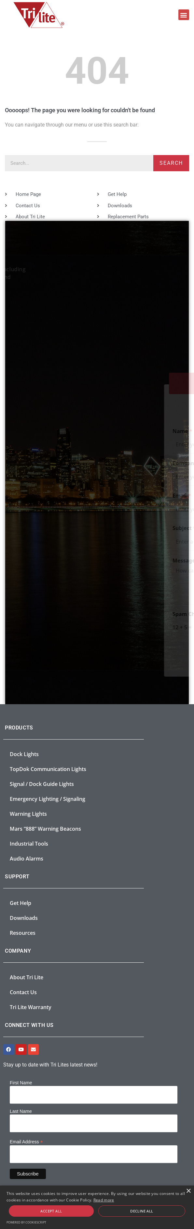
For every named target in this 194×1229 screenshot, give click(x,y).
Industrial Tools (29, 843)
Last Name (21, 1111)
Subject (28, 528)
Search (171, 163)
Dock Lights (24, 754)
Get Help (20, 903)
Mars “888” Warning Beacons (45, 828)
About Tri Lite (26, 977)
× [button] (188, 1191)
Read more (103, 1200)
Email (26, 495)
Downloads (24, 918)
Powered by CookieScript (26, 1222)
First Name (21, 1082)
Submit (152, 655)
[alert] (97, 1207)
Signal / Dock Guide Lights (42, 784)
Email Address (26, 1141)
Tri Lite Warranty (30, 1007)
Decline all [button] (141, 1211)
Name (27, 431)
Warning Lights (28, 813)
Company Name (39, 463)
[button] (183, 14)
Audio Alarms (26, 858)
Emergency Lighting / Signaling (47, 798)
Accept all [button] (51, 1211)
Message (30, 560)
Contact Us (23, 992)
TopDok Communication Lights (48, 769)
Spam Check (35, 614)
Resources (22, 932)
